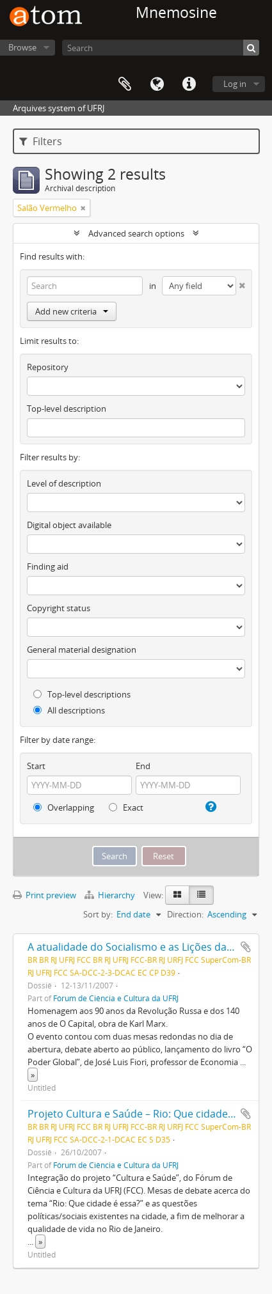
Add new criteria (71, 311)
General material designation (81, 649)
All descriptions (69, 710)
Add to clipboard (245, 946)
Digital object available (69, 525)
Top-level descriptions (82, 694)
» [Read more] (33, 1074)
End (143, 766)
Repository (47, 367)
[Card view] (177, 895)
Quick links (189, 84)
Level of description (64, 483)
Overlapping (63, 807)
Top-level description (66, 408)
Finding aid (47, 566)
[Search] (160, 48)
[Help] (209, 806)
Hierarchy (110, 895)
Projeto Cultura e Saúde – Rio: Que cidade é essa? (146, 1114)
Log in (234, 84)
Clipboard (125, 84)
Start (36, 766)
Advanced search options (136, 233)
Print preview (44, 895)
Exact (126, 807)
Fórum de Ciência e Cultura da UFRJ (116, 998)
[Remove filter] (83, 207)
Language (157, 84)
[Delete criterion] (240, 283)
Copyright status (58, 608)
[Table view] (201, 895)
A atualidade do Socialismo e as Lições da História (148, 947)
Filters (40, 141)
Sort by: (98, 914)
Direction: (185, 914)
